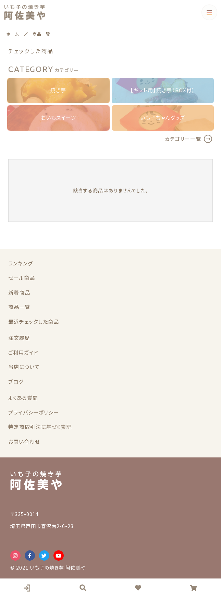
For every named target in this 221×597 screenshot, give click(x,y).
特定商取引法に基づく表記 (40, 426)
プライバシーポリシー (33, 412)
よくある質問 (23, 397)
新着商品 (19, 292)
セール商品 (21, 277)
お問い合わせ (24, 441)
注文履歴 (19, 337)
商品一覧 (19, 306)
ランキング (20, 263)
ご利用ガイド (23, 352)
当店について (24, 366)
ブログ (16, 381)
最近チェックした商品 (33, 321)
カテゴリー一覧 (183, 138)
